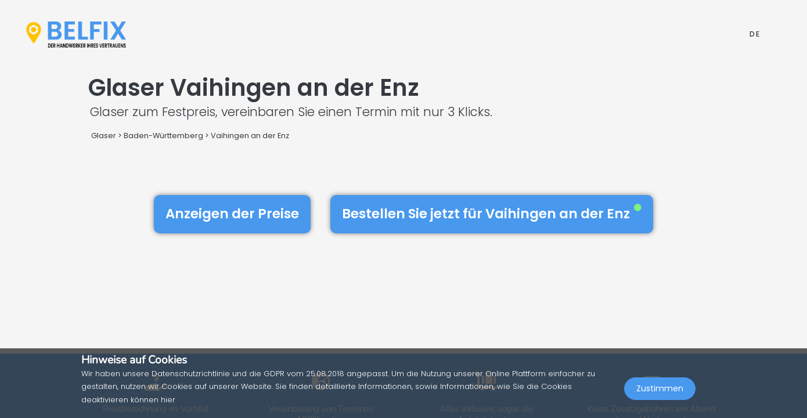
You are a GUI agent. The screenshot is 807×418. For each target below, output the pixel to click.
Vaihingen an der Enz (250, 135)
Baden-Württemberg (163, 135)
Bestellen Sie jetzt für (492, 214)
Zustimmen (659, 392)
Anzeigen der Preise (232, 213)
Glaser (103, 135)
